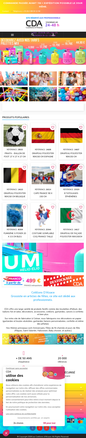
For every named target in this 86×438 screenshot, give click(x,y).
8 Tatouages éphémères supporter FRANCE (71, 196)
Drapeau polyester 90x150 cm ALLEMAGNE (71, 156)
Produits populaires (15, 117)
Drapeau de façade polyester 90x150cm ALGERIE (71, 236)
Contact (5, 11)
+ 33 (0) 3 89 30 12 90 (31, 11)
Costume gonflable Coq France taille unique (43, 236)
